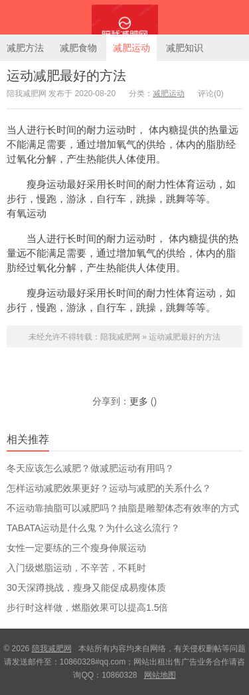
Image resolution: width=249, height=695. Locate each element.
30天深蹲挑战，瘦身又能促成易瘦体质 (86, 587)
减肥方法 (25, 47)
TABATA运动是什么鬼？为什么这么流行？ (93, 528)
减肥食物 (78, 47)
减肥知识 (184, 47)
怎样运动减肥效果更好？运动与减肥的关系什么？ (109, 488)
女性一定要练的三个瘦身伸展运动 (76, 547)
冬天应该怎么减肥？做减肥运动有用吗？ (90, 468)
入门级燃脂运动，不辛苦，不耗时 (76, 567)
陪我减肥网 (124, 17)
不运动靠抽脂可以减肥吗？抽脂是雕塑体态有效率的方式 (123, 508)
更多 (138, 401)
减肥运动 (131, 47)
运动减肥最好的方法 (66, 75)
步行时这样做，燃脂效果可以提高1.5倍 (87, 607)
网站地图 (160, 675)
